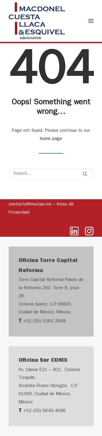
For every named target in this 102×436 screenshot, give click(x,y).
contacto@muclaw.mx (30, 204)
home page (51, 139)
